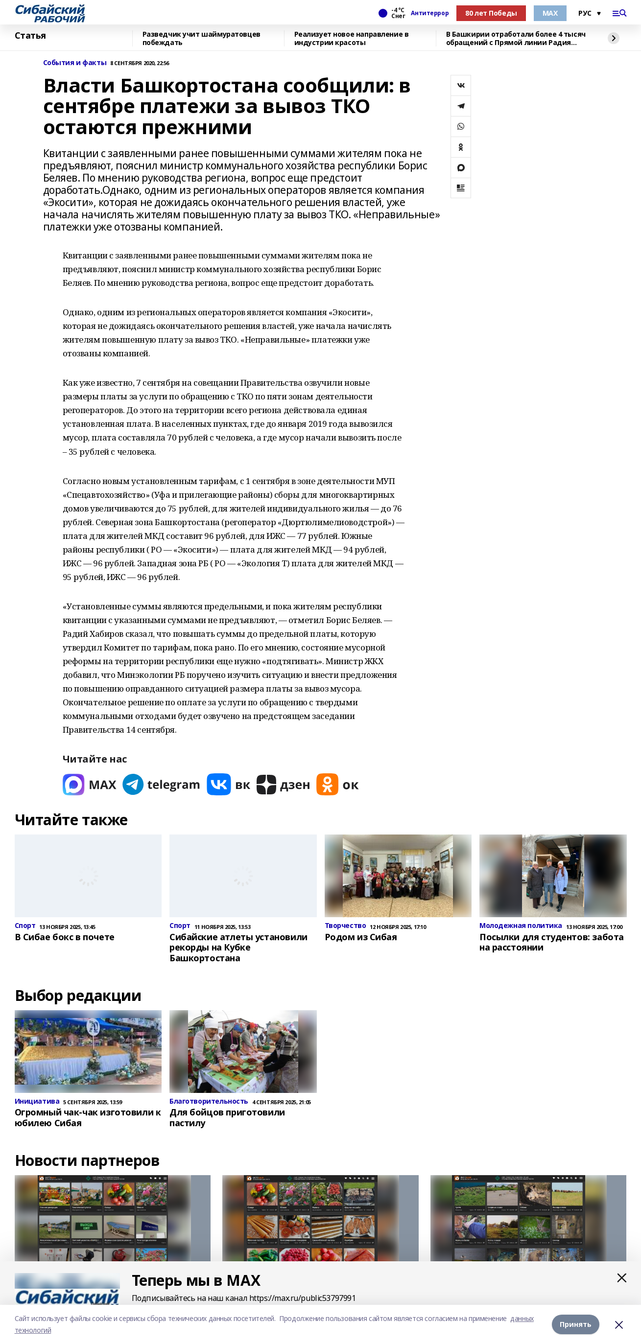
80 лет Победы (491, 13)
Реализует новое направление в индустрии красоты (351, 38)
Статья (30, 35)
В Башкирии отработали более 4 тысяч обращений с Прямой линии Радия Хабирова (516, 38)
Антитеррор (430, 13)
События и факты (75, 63)
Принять (576, 1324)
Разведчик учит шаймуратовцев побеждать (201, 38)
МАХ (550, 13)
